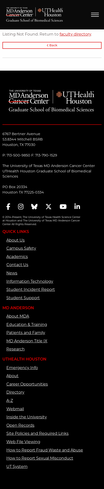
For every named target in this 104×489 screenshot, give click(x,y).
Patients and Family (25, 333)
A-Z (9, 401)
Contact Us (17, 265)
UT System (17, 467)
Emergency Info (22, 368)
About (12, 376)
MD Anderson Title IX (26, 341)
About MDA (17, 317)
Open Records (20, 426)
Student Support (23, 298)
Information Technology (29, 282)
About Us (15, 241)
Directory (15, 393)
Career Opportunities (27, 384)
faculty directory (75, 35)
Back (52, 45)
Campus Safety (21, 249)
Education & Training (26, 325)
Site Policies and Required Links (37, 434)
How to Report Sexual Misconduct (39, 459)
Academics (17, 257)
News (11, 273)
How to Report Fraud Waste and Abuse (44, 450)
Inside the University (26, 417)
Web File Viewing (23, 442)
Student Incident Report (30, 290)
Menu (95, 15)
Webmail (15, 409)
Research (15, 349)
